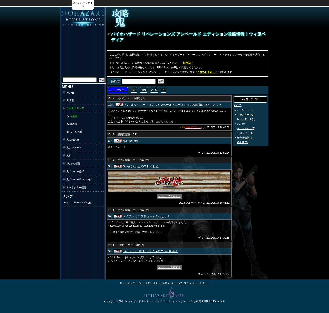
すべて (237, 105)
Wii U (154, 89)
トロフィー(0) (245, 133)
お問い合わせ (153, 283)
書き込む (187, 62)
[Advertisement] (214, 18)
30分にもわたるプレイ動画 (141, 166)
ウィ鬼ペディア (75, 108)
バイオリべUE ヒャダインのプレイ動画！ (150, 251)
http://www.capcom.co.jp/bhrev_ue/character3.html (136, 225)
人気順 (73, 116)
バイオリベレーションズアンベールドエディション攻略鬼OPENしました (173, 104)
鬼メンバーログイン (83, 4)
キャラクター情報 (76, 187)
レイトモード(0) (246, 119)
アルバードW (193, 202)
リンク (140, 283)
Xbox (143, 89)
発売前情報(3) (245, 137)
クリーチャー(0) (246, 128)
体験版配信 (130, 141)
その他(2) (242, 142)
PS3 (133, 89)
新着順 (73, 124)
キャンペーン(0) (246, 114)
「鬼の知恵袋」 (206, 72)
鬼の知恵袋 (72, 139)
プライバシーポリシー (196, 283)
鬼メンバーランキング (78, 179)
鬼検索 (70, 100)
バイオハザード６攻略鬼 (77, 202)
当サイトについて (172, 283)
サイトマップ (127, 283)
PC (163, 89)
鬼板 (68, 155)
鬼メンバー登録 (75, 171)
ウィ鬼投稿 (76, 131)
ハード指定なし (118, 90)
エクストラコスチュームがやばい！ (146, 216)
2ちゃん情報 (73, 163)
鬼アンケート (73, 147)
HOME (70, 92)
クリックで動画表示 (169, 196)
